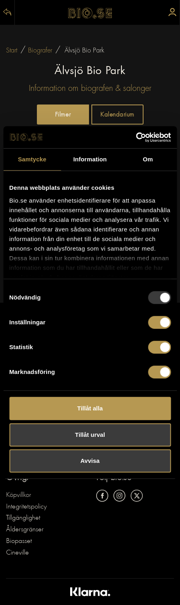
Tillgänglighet (23, 518)
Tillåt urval (90, 434)
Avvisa (90, 460)
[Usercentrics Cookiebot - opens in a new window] (136, 137)
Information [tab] (90, 159)
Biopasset (19, 541)
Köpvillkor (18, 495)
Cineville (17, 553)
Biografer (40, 50)
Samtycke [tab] (32, 159)
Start (11, 50)
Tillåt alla (90, 408)
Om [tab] (148, 159)
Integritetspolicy (26, 507)
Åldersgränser (25, 529)
